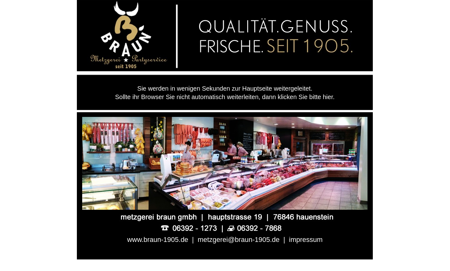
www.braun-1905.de (157, 239)
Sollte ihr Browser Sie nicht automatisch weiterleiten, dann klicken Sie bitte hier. (225, 96)
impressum (306, 239)
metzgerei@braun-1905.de (239, 239)
